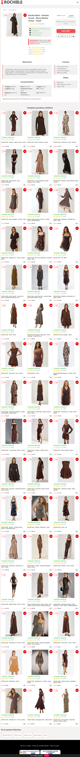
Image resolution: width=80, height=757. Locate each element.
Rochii (4, 10)
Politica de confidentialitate (40, 746)
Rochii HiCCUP (12, 10)
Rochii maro (18, 735)
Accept (47, 755)
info (24, 146)
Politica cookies (54, 746)
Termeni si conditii (25, 746)
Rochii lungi (37, 735)
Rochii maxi (27, 735)
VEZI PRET (66, 31)
